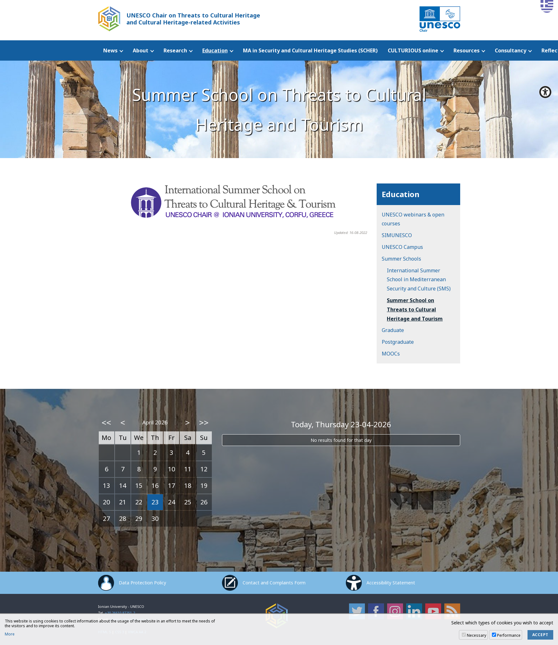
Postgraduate (398, 341)
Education (215, 50)
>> (204, 422)
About (140, 50)
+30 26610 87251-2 (120, 612)
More (10, 634)
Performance (509, 635)
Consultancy (510, 50)
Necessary (476, 635)
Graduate (393, 330)
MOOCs (391, 353)
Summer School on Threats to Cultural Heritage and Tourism (415, 309)
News (110, 50)
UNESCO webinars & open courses (413, 219)
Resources (467, 50)
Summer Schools (401, 258)
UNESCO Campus (402, 246)
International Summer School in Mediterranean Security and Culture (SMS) (419, 279)
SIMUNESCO (397, 235)
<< (106, 422)
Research (175, 50)
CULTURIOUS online (413, 50)
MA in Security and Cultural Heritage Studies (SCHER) (310, 50)
